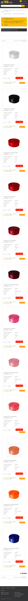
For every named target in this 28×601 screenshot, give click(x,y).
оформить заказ (23, 3)
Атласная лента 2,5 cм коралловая (10, 416)
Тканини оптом (8, 18)
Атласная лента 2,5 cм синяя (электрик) (11, 548)
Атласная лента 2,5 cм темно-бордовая (11, 284)
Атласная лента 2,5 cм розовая (9, 328)
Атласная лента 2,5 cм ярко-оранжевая (11, 504)
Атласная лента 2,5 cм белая (9, 64)
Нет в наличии (19, 78)
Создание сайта (3, 598)
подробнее (22, 82)
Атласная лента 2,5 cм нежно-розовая (11, 372)
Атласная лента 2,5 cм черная (9, 108)
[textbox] (8, 78)
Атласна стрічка (7, 13)
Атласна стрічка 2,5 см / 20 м (18, 13)
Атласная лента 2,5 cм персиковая (10, 460)
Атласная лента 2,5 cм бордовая (10, 240)
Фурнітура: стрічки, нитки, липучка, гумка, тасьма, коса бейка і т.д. (14, 10)
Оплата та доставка (10, 587)
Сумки (6, 25)
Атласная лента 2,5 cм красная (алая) (11, 152)
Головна (3, 587)
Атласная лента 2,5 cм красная (9, 196)
